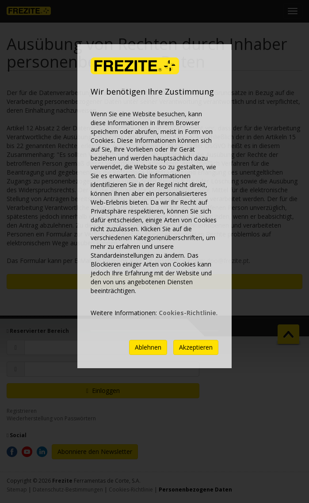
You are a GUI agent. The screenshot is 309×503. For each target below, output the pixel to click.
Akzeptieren (196, 347)
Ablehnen (148, 347)
